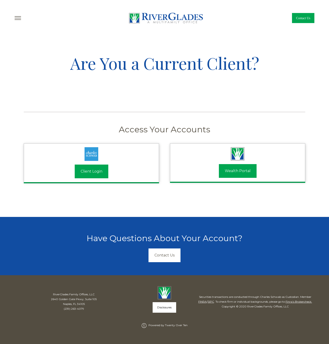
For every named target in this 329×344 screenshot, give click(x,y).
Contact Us (303, 18)
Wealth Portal (238, 171)
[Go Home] (164, 18)
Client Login (91, 171)
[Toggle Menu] (17, 18)
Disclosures (164, 307)
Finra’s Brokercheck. (299, 301)
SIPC (211, 301)
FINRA (202, 301)
